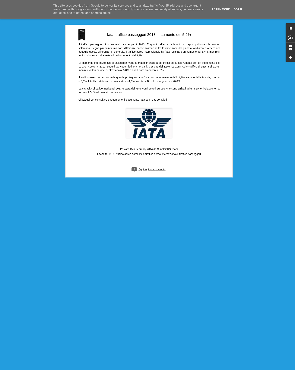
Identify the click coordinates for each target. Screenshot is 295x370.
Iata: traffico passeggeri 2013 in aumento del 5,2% (149, 35)
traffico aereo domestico (130, 153)
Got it (238, 9)
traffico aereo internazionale (161, 153)
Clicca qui (84, 99)
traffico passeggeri (190, 153)
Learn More (221, 9)
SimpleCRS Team (167, 149)
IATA (111, 153)
